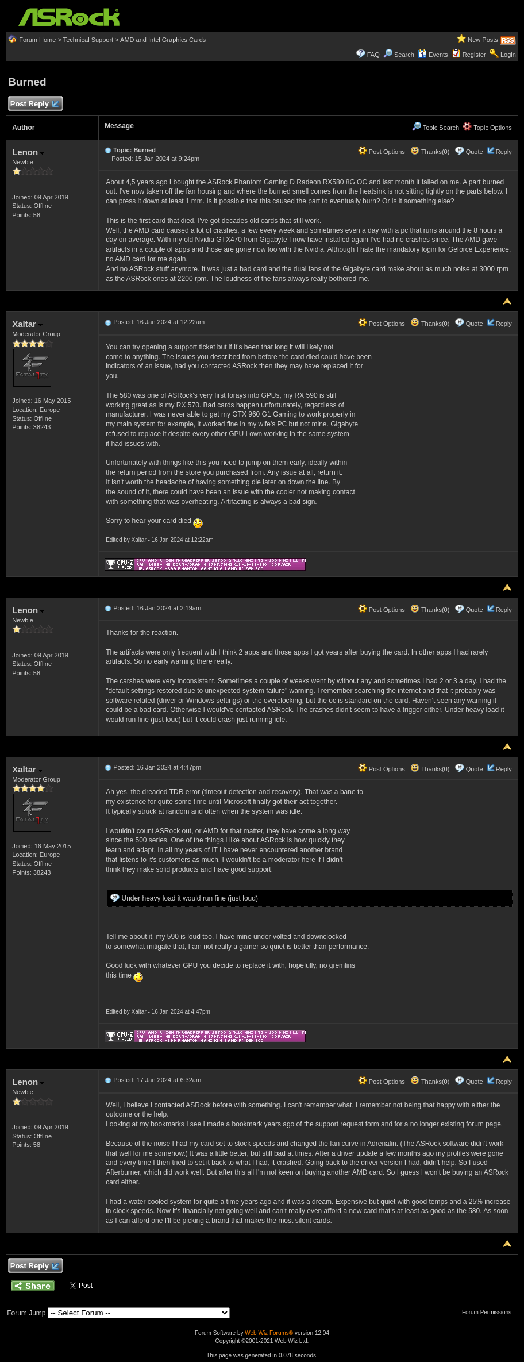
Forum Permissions (489, 1312)
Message (119, 126)
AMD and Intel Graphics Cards (163, 39)
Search (404, 54)
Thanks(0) (429, 151)
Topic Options (487, 127)
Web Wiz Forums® (269, 1333)
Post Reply (34, 104)
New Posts (483, 39)
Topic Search (435, 127)
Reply (504, 151)
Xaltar (27, 324)
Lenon (28, 152)
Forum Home (37, 39)
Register (474, 54)
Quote (474, 151)
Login (508, 54)
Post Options (381, 151)
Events (433, 54)
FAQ (373, 54)
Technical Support (88, 39)
